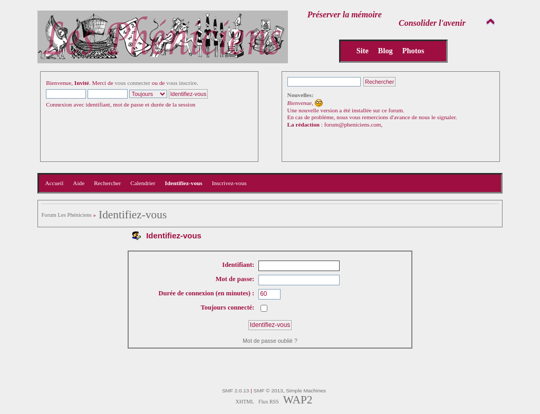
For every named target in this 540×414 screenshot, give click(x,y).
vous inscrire (181, 83)
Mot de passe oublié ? (270, 341)
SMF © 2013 (268, 390)
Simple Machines (306, 390)
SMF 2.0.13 (235, 390)
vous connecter (132, 83)
